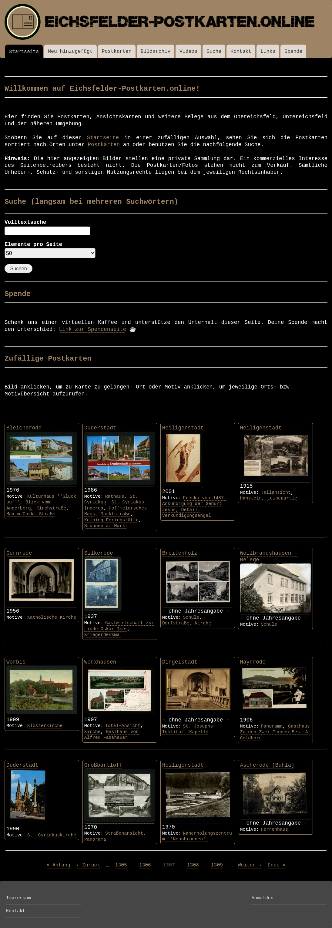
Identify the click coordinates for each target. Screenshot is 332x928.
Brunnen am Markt (106, 525)
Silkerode (98, 553)
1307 (169, 865)
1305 (121, 865)
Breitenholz (179, 553)
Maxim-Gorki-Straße (30, 514)
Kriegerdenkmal (103, 634)
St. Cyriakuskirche (51, 835)
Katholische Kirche (51, 617)
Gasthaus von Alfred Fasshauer (111, 734)
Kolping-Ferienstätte (111, 520)
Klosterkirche (45, 725)
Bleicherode (24, 428)
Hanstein (251, 498)
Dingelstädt (179, 662)
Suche (213, 51)
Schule (191, 617)
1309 (217, 865)
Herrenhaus (274, 829)
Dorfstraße (175, 623)
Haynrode (252, 662)
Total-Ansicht (123, 725)
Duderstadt (100, 428)
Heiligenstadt (183, 428)
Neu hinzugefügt (70, 51)
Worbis (15, 662)
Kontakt (240, 51)
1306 (145, 865)
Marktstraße (116, 514)
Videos (188, 51)
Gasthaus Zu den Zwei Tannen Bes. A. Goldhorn (275, 732)
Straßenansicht (124, 833)
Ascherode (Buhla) (267, 765)
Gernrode (19, 553)
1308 (193, 865)
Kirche (203, 623)
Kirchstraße (51, 508)
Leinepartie (282, 498)
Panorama (272, 726)
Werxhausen (100, 662)
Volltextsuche (25, 222)
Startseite (24, 51)
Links (267, 51)
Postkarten (117, 51)
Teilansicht (276, 492)
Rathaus (114, 496)
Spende (293, 51)
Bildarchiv (155, 51)
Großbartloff (103, 765)
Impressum (18, 898)
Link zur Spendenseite (92, 329)
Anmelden (262, 898)
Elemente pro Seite (33, 244)
